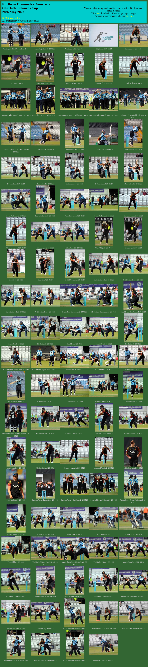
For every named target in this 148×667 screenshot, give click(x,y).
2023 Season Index (11, 18)
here (98, 13)
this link (130, 16)
